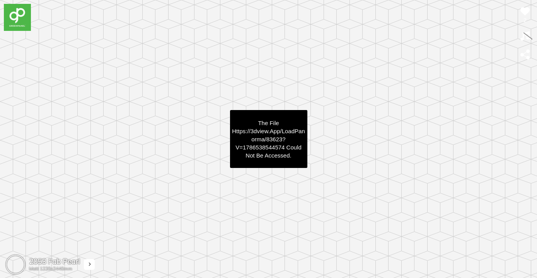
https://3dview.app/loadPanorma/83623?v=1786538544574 (268, 139)
